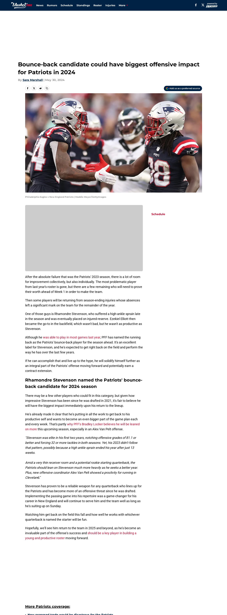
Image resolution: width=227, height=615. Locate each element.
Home (29, 610)
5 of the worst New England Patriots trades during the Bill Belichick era (81, 598)
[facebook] (196, 5)
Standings (83, 5)
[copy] (46, 88)
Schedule (67, 5)
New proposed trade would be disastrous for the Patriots (70, 555)
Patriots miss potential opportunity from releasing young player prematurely (76, 573)
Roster (97, 5)
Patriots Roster (46, 610)
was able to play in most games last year (71, 337)
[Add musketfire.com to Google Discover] (183, 88)
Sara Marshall (33, 80)
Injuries (110, 5)
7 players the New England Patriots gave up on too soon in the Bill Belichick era (85, 584)
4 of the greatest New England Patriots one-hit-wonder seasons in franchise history (85, 563)
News (39, 5)
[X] (203, 5)
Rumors (52, 5)
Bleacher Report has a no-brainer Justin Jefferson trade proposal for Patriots (85, 592)
